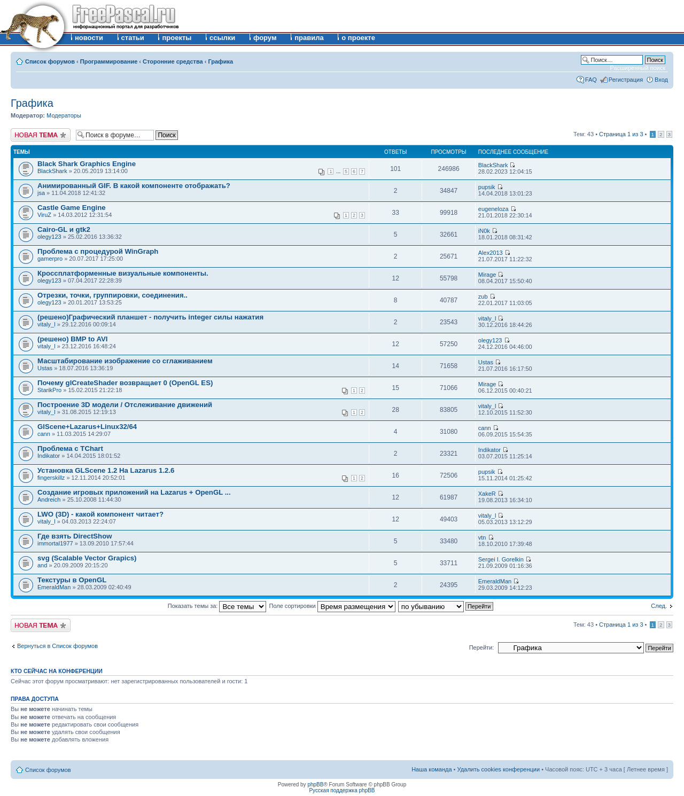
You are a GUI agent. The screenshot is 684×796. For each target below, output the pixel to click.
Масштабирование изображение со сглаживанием (125, 361)
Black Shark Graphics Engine (86, 164)
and (42, 565)
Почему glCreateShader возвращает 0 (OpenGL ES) (125, 383)
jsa (41, 193)
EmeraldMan (54, 587)
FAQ (591, 79)
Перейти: (481, 647)
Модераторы (63, 115)
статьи (132, 38)
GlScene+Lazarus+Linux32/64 (87, 427)
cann (43, 434)
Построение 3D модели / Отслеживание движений (124, 405)
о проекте (358, 38)
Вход (661, 79)
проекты (176, 38)
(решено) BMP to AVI (72, 339)
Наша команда (431, 769)
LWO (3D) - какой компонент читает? (100, 514)
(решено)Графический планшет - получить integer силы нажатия (150, 317)
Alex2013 (490, 252)
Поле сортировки (332, 606)
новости (89, 38)
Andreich (48, 499)
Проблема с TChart (70, 448)
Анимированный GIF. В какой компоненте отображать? (133, 186)
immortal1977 (55, 543)
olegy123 (49, 236)
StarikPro (49, 390)
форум (265, 38)
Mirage (487, 274)
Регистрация (626, 79)
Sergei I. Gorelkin (501, 559)
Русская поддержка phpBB (342, 790)
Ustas (44, 368)
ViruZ (44, 215)
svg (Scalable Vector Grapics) (86, 558)
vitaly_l (46, 324)
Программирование (109, 61)
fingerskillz (51, 477)
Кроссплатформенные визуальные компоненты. (122, 273)
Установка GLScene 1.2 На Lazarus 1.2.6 (105, 470)
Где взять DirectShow (74, 536)
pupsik (486, 187)
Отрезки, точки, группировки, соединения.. (112, 295)
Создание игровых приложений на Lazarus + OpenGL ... (134, 492)
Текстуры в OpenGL (71, 580)
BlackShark (52, 171)
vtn (482, 537)
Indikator (48, 455)
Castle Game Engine (71, 208)
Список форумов (50, 61)
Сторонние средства (173, 61)
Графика (220, 61)
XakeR (487, 493)
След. (659, 606)
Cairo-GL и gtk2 (63, 229)
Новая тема (41, 135)
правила (309, 38)
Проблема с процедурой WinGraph (97, 251)
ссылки (222, 38)
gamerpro (50, 258)
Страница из (621, 134)
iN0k (484, 231)
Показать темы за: (217, 606)
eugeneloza (493, 209)
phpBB (315, 784)
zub (483, 296)
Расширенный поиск (637, 68)
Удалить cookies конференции (498, 769)
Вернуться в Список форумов (57, 646)
